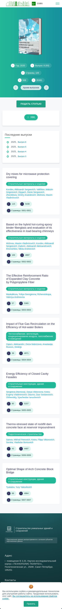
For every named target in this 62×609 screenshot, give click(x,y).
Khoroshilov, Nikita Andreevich (20, 249)
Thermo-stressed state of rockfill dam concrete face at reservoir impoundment (30, 426)
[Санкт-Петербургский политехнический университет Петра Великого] (9, 532)
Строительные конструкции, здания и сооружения (26, 385)
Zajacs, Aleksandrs (15, 344)
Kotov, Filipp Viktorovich (42, 439)
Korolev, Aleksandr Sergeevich (20, 189)
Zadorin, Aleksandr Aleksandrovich (34, 246)
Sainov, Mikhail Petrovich (18, 439)
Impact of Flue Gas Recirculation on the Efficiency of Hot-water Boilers (30, 325)
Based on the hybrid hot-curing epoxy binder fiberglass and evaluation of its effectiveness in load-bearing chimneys (30, 228)
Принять (31, 604)
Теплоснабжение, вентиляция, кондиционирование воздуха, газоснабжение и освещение (30, 336)
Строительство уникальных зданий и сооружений (34, 529)
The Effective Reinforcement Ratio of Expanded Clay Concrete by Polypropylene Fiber (27, 279)
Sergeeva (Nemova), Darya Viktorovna (24, 392)
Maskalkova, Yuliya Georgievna (21, 294)
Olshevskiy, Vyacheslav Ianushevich (23, 397)
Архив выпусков (31, 87)
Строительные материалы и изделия (26, 184)
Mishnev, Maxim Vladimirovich (20, 243)
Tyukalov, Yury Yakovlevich (19, 487)
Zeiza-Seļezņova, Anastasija (38, 344)
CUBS (39, 3)
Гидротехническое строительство (25, 434)
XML (31, 117)
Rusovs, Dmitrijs (14, 347)
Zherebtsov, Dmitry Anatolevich (21, 195)
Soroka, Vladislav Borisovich (19, 442)
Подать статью (30, 103)
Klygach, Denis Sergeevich (31, 192)
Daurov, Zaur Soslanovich (40, 394)
